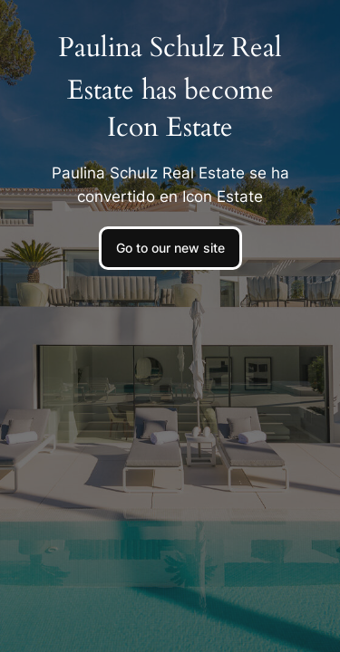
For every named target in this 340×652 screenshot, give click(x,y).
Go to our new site (170, 247)
